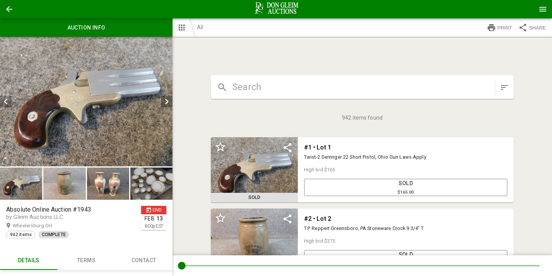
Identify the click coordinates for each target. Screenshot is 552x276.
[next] (166, 101)
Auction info (86, 27)
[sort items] (504, 87)
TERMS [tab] (86, 260)
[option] (86, 101)
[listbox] (86, 101)
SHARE (532, 27)
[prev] (6, 101)
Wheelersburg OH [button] (40, 225)
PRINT (499, 27)
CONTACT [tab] (143, 260)
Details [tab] (29, 260)
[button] (9, 9)
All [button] (200, 27)
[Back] (9, 9)
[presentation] (276, 9)
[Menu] (543, 9)
